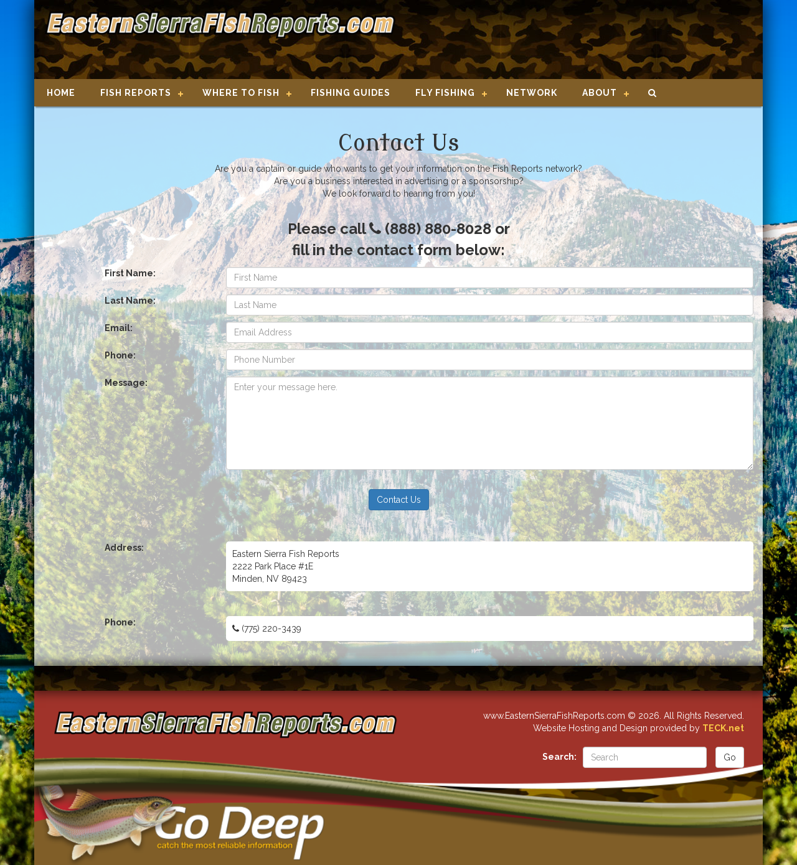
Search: (559, 757)
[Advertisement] (574, 40)
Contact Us (399, 500)
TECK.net (723, 728)
